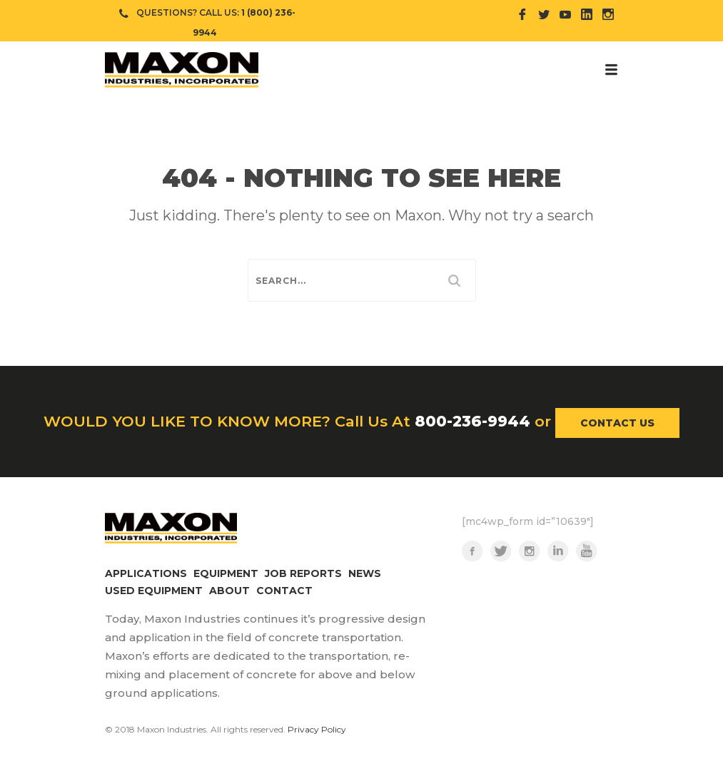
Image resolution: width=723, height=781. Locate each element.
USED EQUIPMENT (154, 590)
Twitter (501, 551)
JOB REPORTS (303, 573)
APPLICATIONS (146, 573)
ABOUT (229, 590)
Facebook (472, 551)
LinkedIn (558, 551)
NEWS (364, 573)
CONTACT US (617, 423)
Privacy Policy (317, 729)
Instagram (529, 551)
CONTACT (284, 590)
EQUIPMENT (225, 573)
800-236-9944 (472, 421)
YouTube (586, 551)
